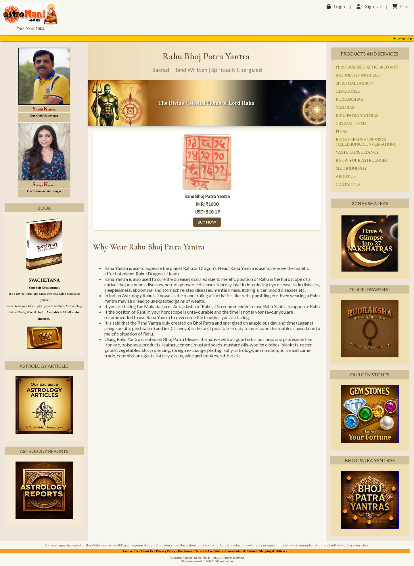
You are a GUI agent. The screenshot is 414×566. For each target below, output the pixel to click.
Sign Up (368, 7)
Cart (400, 7)
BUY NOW (207, 222)
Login (336, 7)
